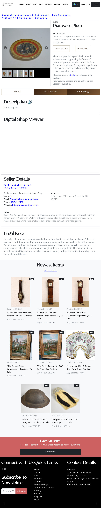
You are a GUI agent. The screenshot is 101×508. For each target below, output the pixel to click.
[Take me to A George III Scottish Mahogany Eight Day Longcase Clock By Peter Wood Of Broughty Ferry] (80, 301)
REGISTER (85, 4)
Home (37, 469)
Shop (36, 475)
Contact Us (50, 451)
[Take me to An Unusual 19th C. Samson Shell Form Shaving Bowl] (80, 354)
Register (38, 496)
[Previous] (4, 503)
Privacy (37, 490)
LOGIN (96, 4)
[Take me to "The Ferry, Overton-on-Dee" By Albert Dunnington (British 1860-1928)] (50, 354)
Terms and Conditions (44, 487)
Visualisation (50, 91)
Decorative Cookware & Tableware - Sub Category (36, 15)
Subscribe (21, 491)
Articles (37, 481)
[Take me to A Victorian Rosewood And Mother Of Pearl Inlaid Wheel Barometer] (21, 301)
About (37, 472)
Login (36, 499)
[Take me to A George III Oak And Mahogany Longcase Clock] (50, 301)
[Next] (97, 503)
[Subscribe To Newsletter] (8, 491)
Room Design (83, 91)
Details (17, 91)
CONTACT (57, 4)
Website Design (41, 484)
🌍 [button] (74, 4)
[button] (5, 48)
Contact (38, 493)
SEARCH (65, 4)
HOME (21, 4)
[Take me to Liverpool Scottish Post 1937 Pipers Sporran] (65, 406)
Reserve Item (62, 48)
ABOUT (28, 4)
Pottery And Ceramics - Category (25, 18)
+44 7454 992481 (82, 484)
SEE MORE (50, 270)
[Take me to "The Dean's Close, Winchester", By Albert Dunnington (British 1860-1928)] (21, 354)
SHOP (35, 4)
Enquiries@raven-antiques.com (24, 199)
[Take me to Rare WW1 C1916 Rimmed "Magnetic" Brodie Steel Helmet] (35, 406)
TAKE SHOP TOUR (15, 187)
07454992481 (17, 202)
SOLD (41, 4)
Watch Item (82, 48)
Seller (73, 75)
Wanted (38, 478)
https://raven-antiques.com (25, 205)
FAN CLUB (48, 4)
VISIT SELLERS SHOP (17, 184)
